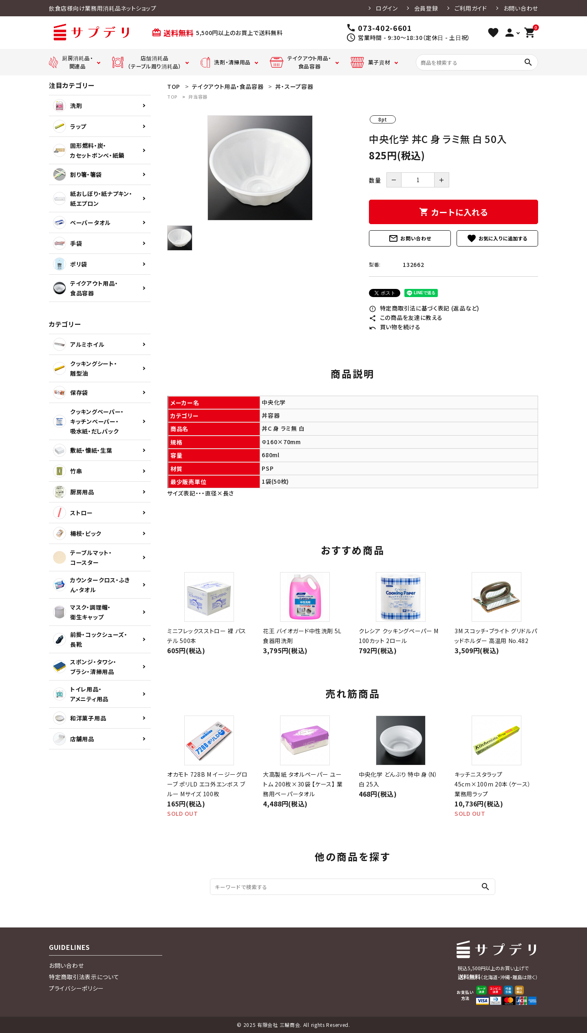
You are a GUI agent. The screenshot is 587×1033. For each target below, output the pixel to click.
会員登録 (426, 8)
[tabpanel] (260, 167)
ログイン (387, 8)
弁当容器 (197, 96)
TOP (172, 96)
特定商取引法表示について (84, 977)
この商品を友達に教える (405, 317)
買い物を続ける (395, 327)
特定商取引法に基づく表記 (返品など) (424, 308)
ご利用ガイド (471, 8)
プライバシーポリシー (76, 988)
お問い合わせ (520, 8)
